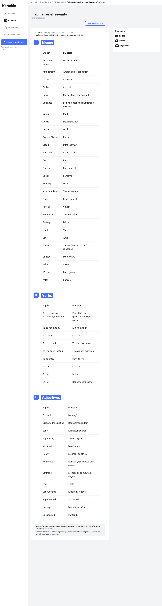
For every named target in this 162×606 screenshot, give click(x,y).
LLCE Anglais (58, 2)
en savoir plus (47, 528)
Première (44, 2)
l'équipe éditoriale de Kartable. (63, 33)
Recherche (11, 27)
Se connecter (12, 34)
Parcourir (10, 20)
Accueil (9, 13)
